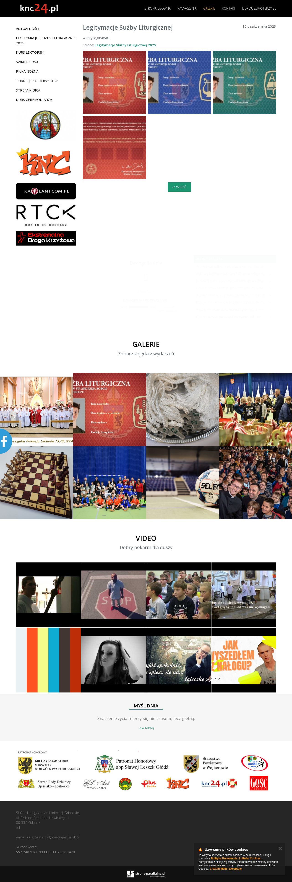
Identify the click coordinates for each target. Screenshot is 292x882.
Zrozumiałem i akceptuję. (226, 868)
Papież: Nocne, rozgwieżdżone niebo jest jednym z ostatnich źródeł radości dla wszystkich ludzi (231, 295)
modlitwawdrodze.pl (166, 310)
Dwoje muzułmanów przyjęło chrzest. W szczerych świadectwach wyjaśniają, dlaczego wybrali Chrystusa (231, 302)
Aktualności (27, 28)
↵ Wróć (179, 187)
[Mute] (160, 307)
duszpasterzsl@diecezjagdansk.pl (53, 837)
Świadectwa (27, 62)
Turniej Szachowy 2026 (37, 81)
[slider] (138, 307)
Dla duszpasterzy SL (259, 8)
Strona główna (158, 8)
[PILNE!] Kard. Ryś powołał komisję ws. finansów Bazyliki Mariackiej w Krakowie (231, 280)
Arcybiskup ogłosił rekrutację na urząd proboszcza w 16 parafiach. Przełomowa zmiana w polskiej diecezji (231, 266)
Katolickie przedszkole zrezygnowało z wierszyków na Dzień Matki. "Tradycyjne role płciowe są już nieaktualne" (231, 309)
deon (200, 258)
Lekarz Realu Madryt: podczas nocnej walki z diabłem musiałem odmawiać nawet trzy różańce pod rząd (231, 287)
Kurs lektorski (30, 52)
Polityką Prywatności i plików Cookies (236, 858)
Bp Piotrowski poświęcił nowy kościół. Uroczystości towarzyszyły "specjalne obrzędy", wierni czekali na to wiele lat (231, 316)
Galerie (209, 8)
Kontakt (228, 8)
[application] (145, 307)
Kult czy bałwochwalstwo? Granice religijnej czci (231, 273)
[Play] (117, 307)
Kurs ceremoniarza (34, 99)
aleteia (215, 258)
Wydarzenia (186, 8)
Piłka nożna (27, 71)
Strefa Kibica (28, 90)
